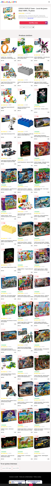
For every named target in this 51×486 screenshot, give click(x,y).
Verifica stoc (38, 22)
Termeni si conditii (13, 477)
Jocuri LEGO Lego (7, 468)
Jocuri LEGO (16, 468)
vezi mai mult (30, 18)
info (15, 60)
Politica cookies (37, 477)
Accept (31, 485)
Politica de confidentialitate (26, 477)
